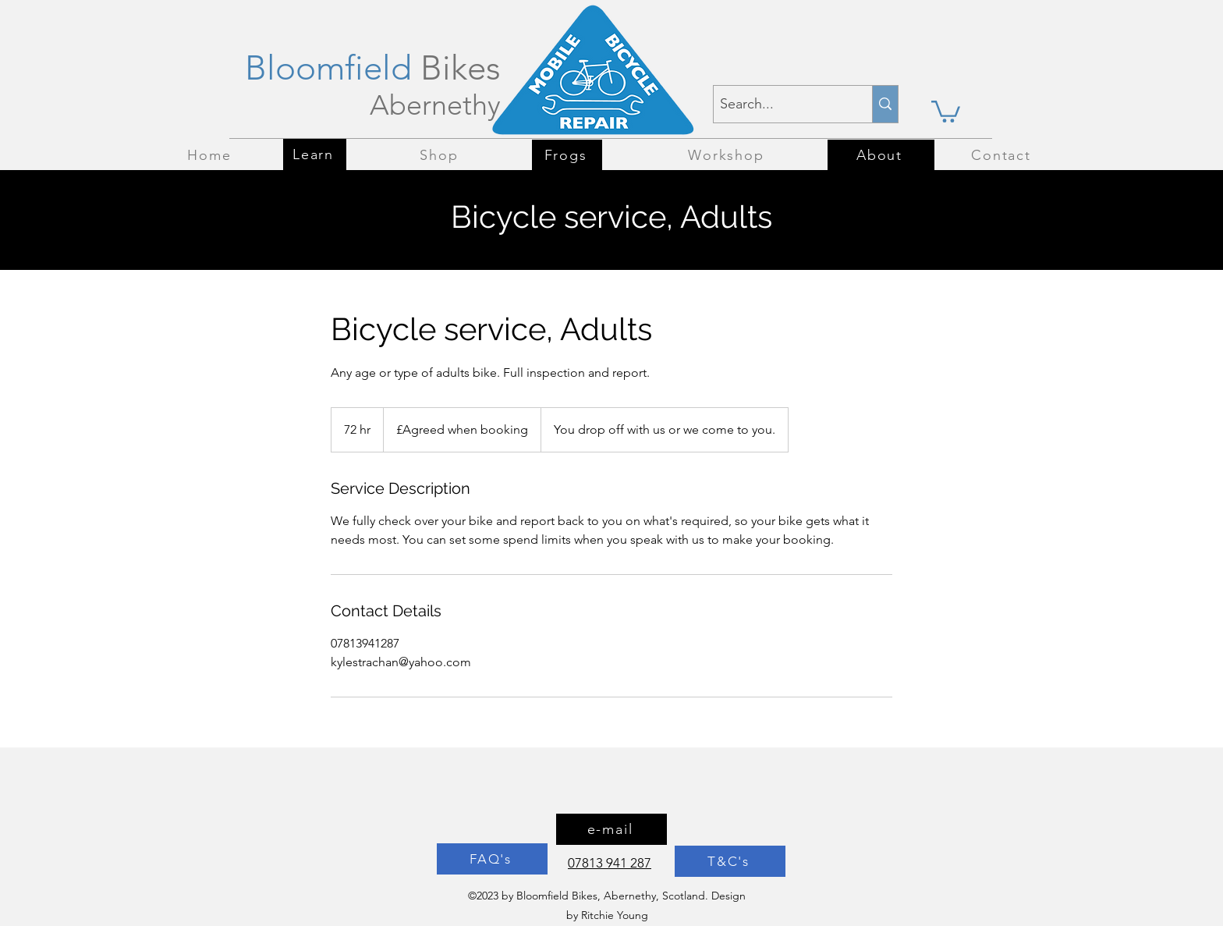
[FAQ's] (492, 859)
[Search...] (779, 104)
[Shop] (440, 155)
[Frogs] (567, 155)
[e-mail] (611, 829)
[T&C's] (730, 861)
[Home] (211, 155)
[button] (945, 110)
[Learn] (314, 154)
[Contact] (1003, 155)
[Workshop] (728, 155)
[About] (881, 155)
